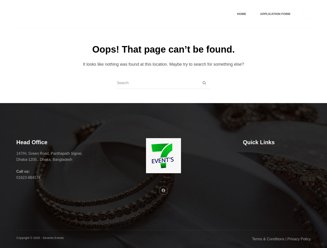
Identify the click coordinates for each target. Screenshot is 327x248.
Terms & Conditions (268, 239)
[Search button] (204, 83)
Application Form (275, 14)
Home (241, 14)
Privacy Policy (299, 239)
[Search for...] (157, 83)
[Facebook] (306, 14)
